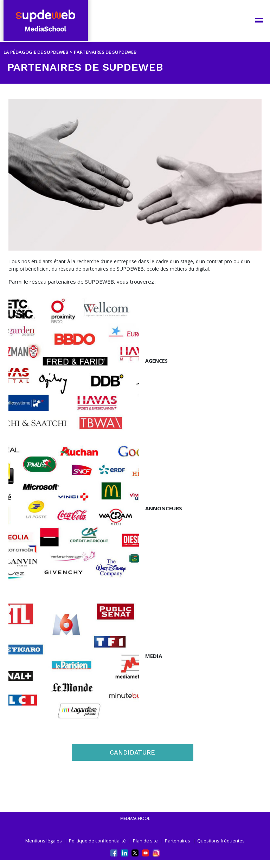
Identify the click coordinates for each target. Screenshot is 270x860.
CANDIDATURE (132, 752)
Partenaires (177, 841)
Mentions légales (43, 841)
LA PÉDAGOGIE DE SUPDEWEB (36, 52)
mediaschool (135, 818)
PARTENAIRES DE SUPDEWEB (105, 52)
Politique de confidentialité (97, 841)
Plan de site (145, 841)
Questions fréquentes (221, 841)
